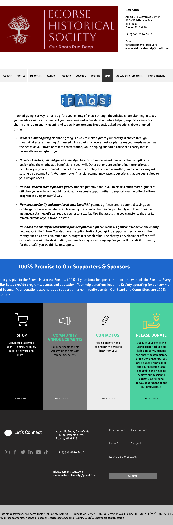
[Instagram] (7, 452)
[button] (21, 398)
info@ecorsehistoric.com (68, 471)
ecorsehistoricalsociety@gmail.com (147, 48)
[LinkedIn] (31, 452)
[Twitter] (23, 452)
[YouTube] (38, 452)
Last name (138, 430)
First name (116, 430)
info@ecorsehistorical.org (141, 45)
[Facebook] (15, 452)
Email (112, 443)
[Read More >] (108, 398)
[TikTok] (46, 452)
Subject (136, 443)
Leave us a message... (123, 456)
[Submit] (133, 476)
